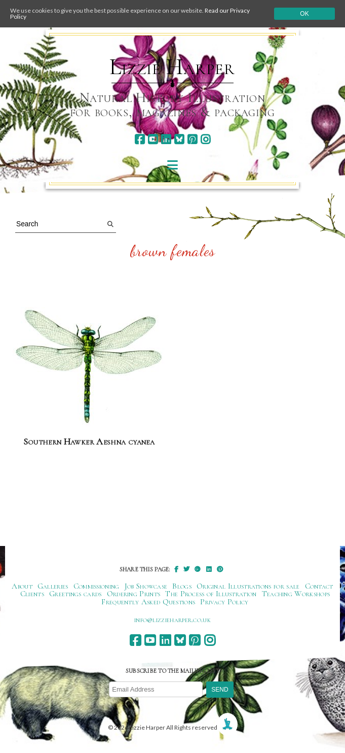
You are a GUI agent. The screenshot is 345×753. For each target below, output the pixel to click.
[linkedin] (166, 139)
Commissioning (96, 586)
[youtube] (153, 139)
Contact (319, 586)
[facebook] (139, 139)
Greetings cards (75, 593)
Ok (304, 13)
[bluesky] (179, 139)
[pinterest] (192, 139)
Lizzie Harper (172, 67)
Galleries (52, 586)
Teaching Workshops (296, 593)
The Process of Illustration (210, 593)
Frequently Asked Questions (148, 601)
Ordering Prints (134, 593)
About (22, 586)
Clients (32, 593)
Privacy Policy (224, 601)
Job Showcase (146, 586)
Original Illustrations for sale (248, 586)
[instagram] (205, 139)
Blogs (181, 586)
